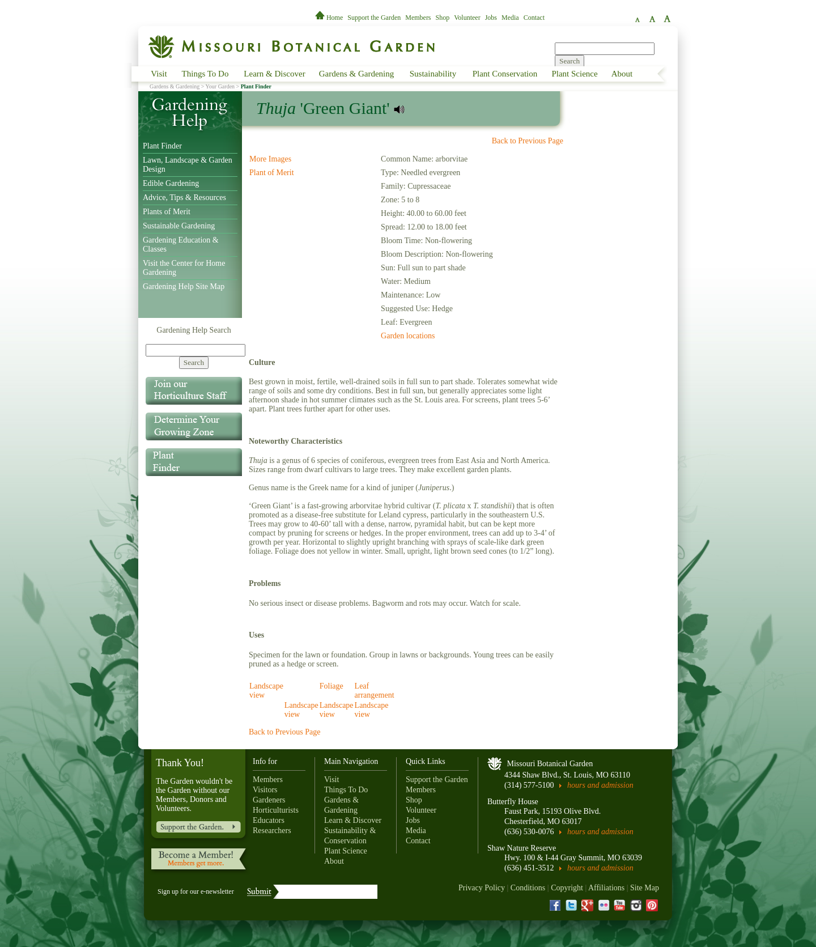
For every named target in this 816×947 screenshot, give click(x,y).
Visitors (265, 789)
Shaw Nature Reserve (521, 848)
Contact (534, 18)
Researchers (272, 830)
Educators (268, 820)
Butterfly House (512, 801)
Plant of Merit (271, 172)
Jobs (491, 18)
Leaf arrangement (374, 690)
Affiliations (606, 888)
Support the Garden (374, 18)
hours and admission (600, 785)
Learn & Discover (274, 73)
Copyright (567, 888)
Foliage (331, 686)
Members (418, 18)
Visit (159, 73)
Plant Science (574, 73)
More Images (270, 159)
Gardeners (269, 800)
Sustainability (433, 73)
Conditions (528, 888)
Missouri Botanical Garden (550, 763)
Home (330, 18)
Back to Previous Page (527, 141)
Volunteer (467, 18)
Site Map (644, 888)
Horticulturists (276, 810)
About (622, 73)
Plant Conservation (505, 73)
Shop (443, 18)
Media (510, 18)
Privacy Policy (481, 888)
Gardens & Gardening (356, 73)
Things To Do (205, 73)
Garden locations (408, 336)
